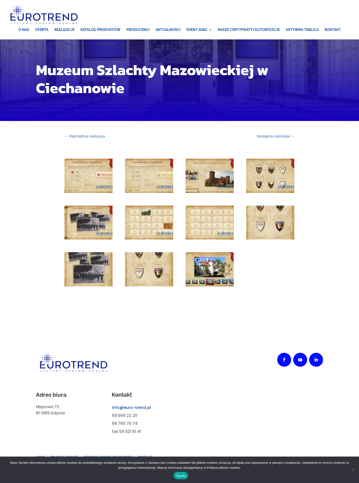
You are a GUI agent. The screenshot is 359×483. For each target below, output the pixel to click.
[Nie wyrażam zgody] (352, 469)
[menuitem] (23, 29)
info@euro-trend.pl (131, 407)
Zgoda (180, 476)
